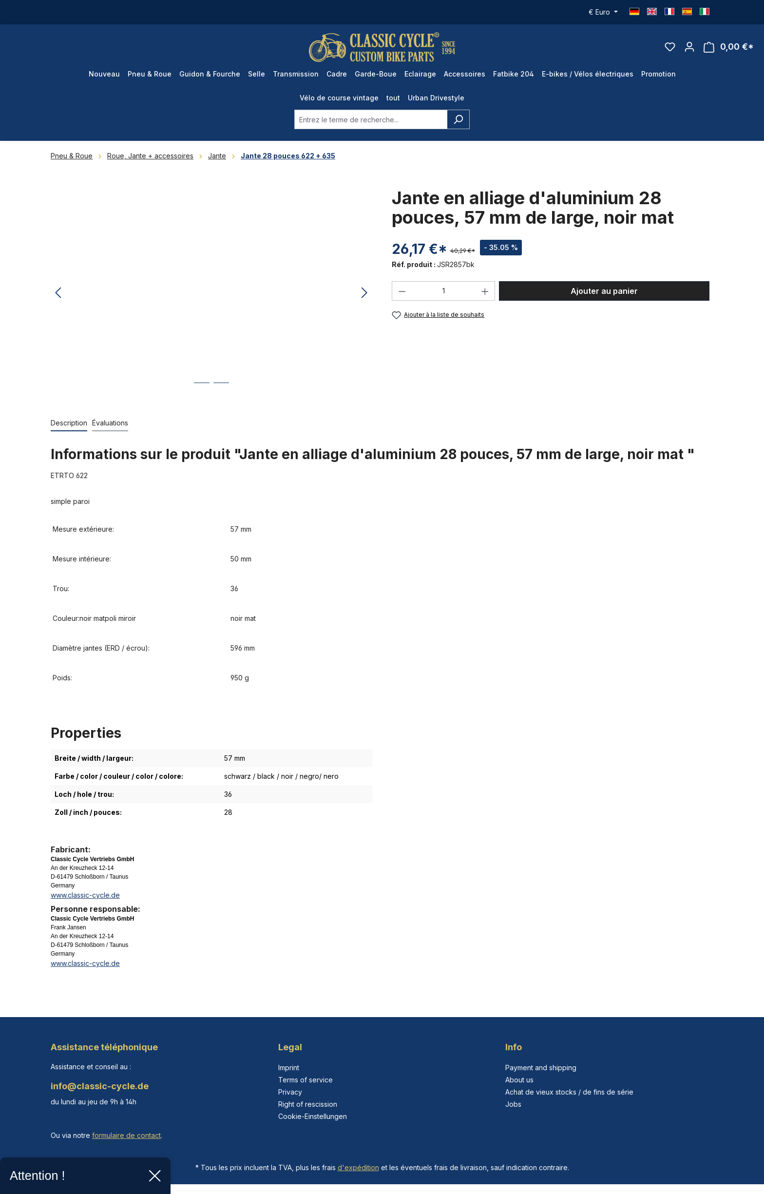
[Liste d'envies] (670, 47)
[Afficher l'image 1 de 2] (202, 390)
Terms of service (305, 1080)
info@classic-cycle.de (100, 1086)
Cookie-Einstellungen (312, 1116)
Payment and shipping (540, 1067)
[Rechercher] (458, 119)
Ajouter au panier (604, 291)
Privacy (290, 1092)
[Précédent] (58, 293)
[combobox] (370, 119)
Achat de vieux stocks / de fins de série (569, 1092)
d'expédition (358, 1167)
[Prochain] (364, 293)
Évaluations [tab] (110, 423)
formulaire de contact (126, 1135)
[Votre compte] (689, 47)
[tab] (69, 423)
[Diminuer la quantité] (402, 291)
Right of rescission (307, 1104)
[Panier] (728, 47)
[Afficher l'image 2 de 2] (221, 390)
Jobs (513, 1104)
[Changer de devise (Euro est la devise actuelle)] (603, 12)
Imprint (288, 1067)
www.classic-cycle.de (85, 895)
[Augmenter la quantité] (485, 291)
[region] (211, 293)
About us (519, 1080)
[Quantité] (444, 291)
